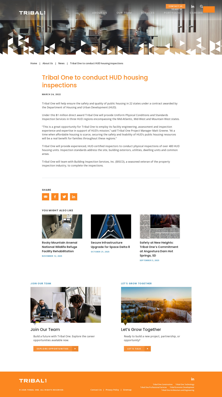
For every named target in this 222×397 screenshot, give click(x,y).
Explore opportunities (53, 348)
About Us (48, 63)
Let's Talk (134, 348)
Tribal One (32, 13)
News (61, 63)
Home (33, 63)
